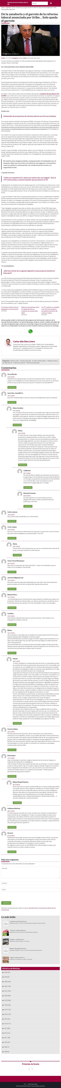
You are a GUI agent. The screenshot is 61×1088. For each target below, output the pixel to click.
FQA (25, 1084)
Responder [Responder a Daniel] (17, 723)
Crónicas (27, 941)
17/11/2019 (10, 758)
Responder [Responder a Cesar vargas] (11, 538)
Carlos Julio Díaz (26, 361)
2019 (5, 1000)
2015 (5, 1019)
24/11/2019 (21, 433)
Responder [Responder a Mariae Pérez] (11, 608)
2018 (5, 1005)
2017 (5, 1010)
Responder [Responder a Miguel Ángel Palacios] (17, 803)
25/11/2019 (26, 473)
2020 (5, 996)
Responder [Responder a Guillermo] (27, 487)
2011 (5, 1038)
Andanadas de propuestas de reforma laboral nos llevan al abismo (29, 116)
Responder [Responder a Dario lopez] (11, 776)
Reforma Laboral (19, 363)
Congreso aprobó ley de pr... (18, 921)
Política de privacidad (32, 1084)
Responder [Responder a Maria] (22, 465)
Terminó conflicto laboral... (18, 930)
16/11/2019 (16, 411)
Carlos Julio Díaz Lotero (33, 58)
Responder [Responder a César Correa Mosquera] (11, 572)
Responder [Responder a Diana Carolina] (17, 425)
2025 (5, 972)
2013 (5, 1028)
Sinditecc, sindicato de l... (17, 939)
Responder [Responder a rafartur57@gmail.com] (11, 589)
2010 (5, 1042)
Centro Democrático (39, 361)
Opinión (8, 7)
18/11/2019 (16, 661)
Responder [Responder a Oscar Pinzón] (11, 387)
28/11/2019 (10, 811)
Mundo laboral (29, 923)
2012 (5, 1033)
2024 (5, 977)
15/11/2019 (10, 580)
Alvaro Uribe (15, 361)
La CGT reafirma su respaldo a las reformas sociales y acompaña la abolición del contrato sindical (50, 310)
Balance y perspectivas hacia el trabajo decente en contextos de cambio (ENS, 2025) (30, 310)
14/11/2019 (10, 377)
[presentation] (14, 897)
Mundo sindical (37, 923)
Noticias (36, 932)
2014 (5, 1024)
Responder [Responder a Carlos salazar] (11, 521)
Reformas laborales (33, 363)
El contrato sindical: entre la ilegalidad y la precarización (9, 308)
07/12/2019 (10, 836)
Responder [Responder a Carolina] (11, 624)
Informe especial (30, 950)
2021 (5, 991)
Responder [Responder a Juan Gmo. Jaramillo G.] (11, 402)
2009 (5, 1047)
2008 (5, 1052)
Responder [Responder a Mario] (11, 653)
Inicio (3, 7)
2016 (5, 1014)
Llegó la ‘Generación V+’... (17, 957)
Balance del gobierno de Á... (18, 948)
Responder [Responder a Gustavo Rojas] (11, 750)
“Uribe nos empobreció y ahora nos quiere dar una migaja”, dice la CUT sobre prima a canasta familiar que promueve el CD (29, 179)
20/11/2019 (16, 785)
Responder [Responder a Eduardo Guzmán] (27, 506)
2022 (5, 986)
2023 (5, 982)
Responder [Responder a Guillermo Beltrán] (11, 827)
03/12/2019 (26, 496)
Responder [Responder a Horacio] (11, 852)
